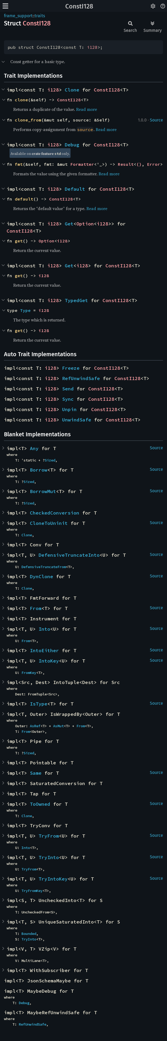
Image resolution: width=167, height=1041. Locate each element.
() (139, 164)
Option (85, 224)
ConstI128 (79, 6)
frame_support (18, 15)
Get (69, 224)
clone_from (28, 120)
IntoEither (44, 650)
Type (25, 310)
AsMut (58, 726)
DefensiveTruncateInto (69, 555)
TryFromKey (32, 890)
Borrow (38, 470)
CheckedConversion (54, 513)
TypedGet (76, 300)
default (24, 199)
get (19, 240)
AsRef (35, 726)
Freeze (71, 368)
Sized (50, 460)
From (35, 608)
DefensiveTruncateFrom (43, 566)
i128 (92, 47)
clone (21, 99)
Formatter (82, 164)
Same (35, 773)
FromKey (28, 672)
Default (75, 189)
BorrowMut (43, 491)
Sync (68, 399)
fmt (19, 164)
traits (40, 15)
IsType (38, 704)
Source (156, 120)
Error (153, 164)
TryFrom (49, 836)
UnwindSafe (76, 420)
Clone (72, 90)
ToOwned (40, 804)
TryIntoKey (53, 879)
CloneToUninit (49, 523)
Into (44, 629)
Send (68, 389)
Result (126, 164)
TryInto (49, 857)
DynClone (41, 576)
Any (34, 448)
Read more (86, 109)
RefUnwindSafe (81, 378)
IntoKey (49, 661)
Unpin (69, 409)
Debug (72, 145)
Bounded (28, 933)
